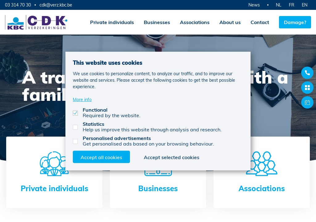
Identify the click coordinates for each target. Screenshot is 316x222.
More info (82, 99)
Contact (260, 22)
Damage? (295, 22)
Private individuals (112, 22)
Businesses (157, 22)
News (254, 5)
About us (230, 22)
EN (304, 5)
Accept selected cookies (171, 157)
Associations (195, 22)
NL (278, 5)
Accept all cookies (101, 157)
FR (291, 5)
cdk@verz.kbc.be (56, 4)
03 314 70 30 (18, 5)
